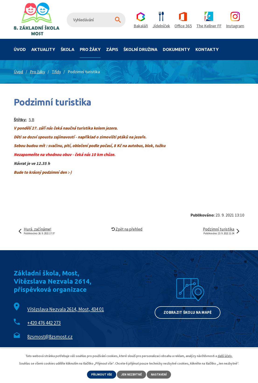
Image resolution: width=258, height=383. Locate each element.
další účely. (225, 356)
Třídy (56, 71)
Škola (67, 49)
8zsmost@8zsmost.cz (50, 336)
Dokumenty (176, 49)
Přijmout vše (101, 374)
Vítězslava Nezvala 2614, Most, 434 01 (65, 309)
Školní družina (140, 49)
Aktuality (43, 49)
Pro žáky (90, 49)
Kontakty (207, 49)
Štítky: (20, 119)
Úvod (20, 49)
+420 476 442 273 (44, 323)
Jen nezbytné (132, 374)
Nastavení (160, 374)
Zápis (112, 49)
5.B (31, 119)
